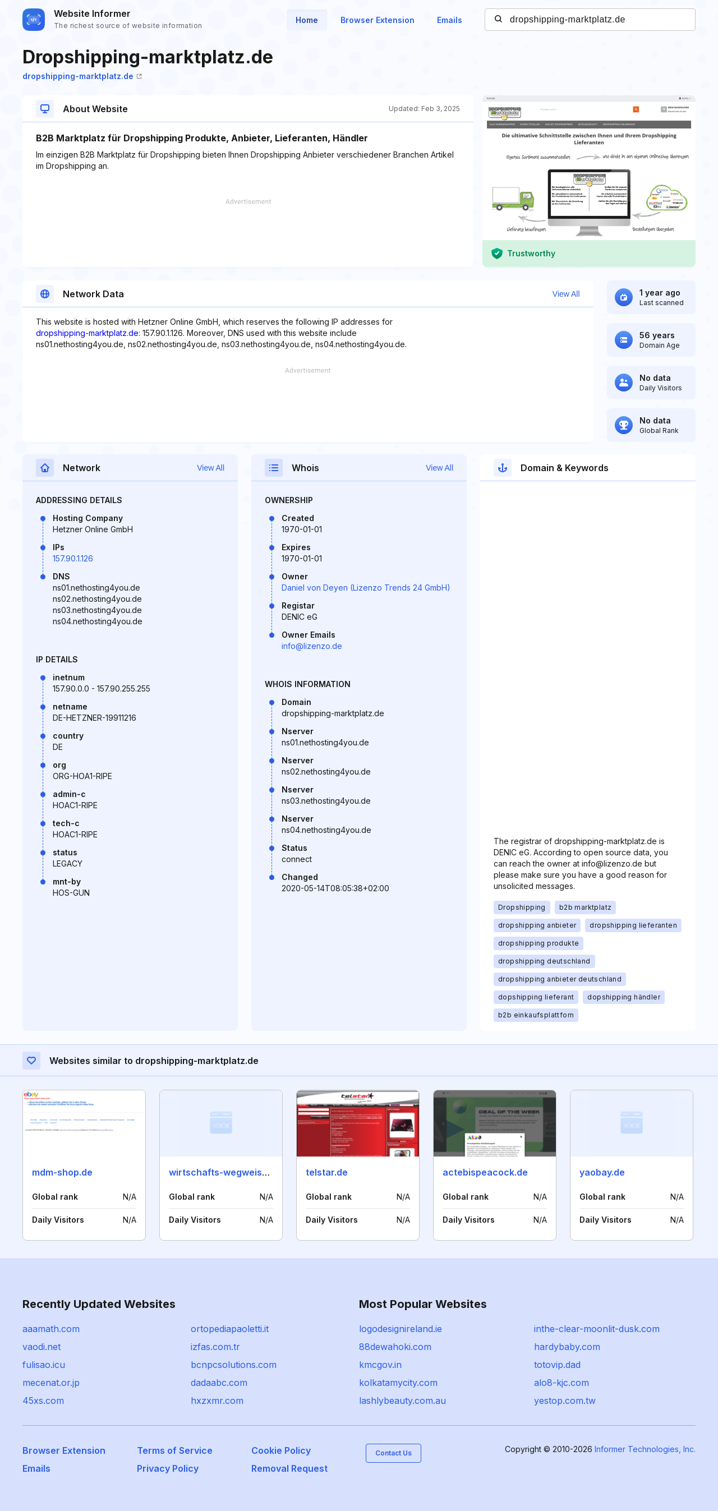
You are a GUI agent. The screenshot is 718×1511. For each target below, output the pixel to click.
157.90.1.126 (73, 558)
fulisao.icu (43, 1364)
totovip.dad (557, 1364)
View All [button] (566, 293)
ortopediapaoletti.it (230, 1328)
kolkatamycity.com (398, 1382)
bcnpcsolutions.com (234, 1364)
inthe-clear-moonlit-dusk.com (597, 1328)
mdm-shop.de (62, 1172)
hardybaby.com (567, 1346)
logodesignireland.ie (400, 1328)
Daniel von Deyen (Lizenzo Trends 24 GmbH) (366, 587)
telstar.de (327, 1172)
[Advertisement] (248, 233)
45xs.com (43, 1400)
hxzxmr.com (217, 1400)
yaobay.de (602, 1172)
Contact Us (393, 1453)
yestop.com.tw (565, 1400)
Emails (449, 20)
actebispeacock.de (485, 1172)
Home (307, 20)
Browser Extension (377, 20)
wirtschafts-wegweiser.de (226, 1172)
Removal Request (289, 1468)
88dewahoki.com (395, 1346)
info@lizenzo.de (312, 646)
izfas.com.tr (215, 1346)
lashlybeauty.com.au (402, 1400)
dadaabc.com (219, 1382)
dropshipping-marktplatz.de (82, 76)
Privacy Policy (168, 1468)
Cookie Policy (281, 1450)
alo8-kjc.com (561, 1382)
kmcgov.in (380, 1364)
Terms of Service (175, 1450)
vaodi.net (41, 1346)
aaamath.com (51, 1328)
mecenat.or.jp (51, 1382)
